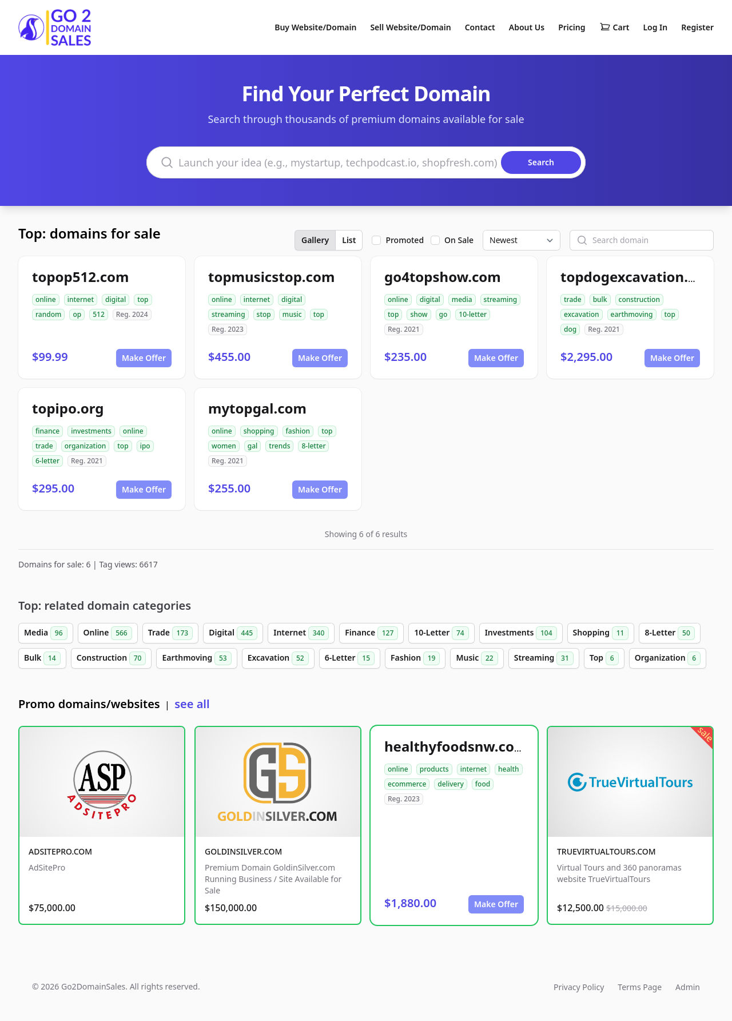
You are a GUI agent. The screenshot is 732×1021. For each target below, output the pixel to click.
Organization (668, 658)
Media (45, 633)
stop (264, 314)
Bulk (42, 658)
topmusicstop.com (271, 276)
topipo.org (68, 408)
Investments (521, 633)
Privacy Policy (579, 987)
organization (85, 446)
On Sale (459, 240)
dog (570, 329)
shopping (259, 431)
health (508, 769)
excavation (581, 314)
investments (91, 431)
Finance (371, 633)
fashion (298, 431)
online (45, 299)
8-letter (313, 446)
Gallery (315, 240)
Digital (233, 633)
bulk (600, 299)
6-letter (47, 461)
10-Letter (441, 633)
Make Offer (144, 357)
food (482, 784)
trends (279, 446)
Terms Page (640, 987)
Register (697, 27)
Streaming (544, 658)
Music (477, 658)
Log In (655, 27)
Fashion (415, 658)
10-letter (473, 314)
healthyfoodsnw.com (455, 746)
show (418, 314)
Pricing (571, 27)
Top (604, 658)
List (349, 240)
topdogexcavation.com (638, 276)
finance (47, 431)
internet (80, 299)
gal (253, 446)
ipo (145, 446)
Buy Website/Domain (315, 27)
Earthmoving (196, 658)
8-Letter (669, 633)
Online (107, 633)
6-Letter (350, 658)
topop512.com (80, 276)
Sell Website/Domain (410, 27)
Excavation (278, 658)
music (292, 314)
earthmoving (632, 314)
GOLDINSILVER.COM (243, 851)
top (142, 299)
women (224, 446)
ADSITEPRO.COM (60, 851)
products (434, 769)
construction (639, 299)
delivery (450, 784)
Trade (170, 633)
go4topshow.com (442, 276)
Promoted (404, 240)
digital (115, 299)
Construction (111, 658)
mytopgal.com (257, 408)
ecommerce (407, 784)
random (48, 314)
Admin (687, 987)
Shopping (601, 633)
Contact (480, 27)
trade (573, 299)
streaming (228, 314)
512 (99, 314)
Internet (301, 633)
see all (191, 704)
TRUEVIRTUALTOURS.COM (606, 851)
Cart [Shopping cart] (614, 27)
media (462, 299)
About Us (526, 27)
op (77, 314)
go (443, 314)
